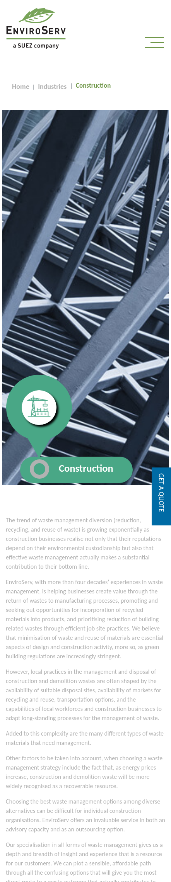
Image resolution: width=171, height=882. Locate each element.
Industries (52, 86)
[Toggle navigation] (154, 44)
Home (20, 86)
